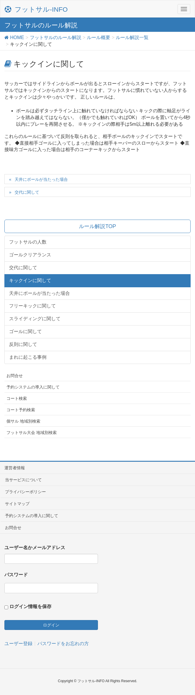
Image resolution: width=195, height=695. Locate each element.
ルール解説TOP (97, 226)
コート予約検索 (20, 409)
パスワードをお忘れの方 (63, 643)
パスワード (16, 574)
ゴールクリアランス (30, 254)
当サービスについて (23, 479)
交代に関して (27, 192)
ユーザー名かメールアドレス (34, 547)
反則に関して (23, 344)
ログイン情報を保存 (30, 606)
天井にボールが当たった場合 (41, 179)
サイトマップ (17, 503)
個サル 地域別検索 (23, 421)
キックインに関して (30, 280)
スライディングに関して (35, 318)
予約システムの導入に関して (33, 387)
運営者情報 (14, 467)
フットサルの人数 (27, 241)
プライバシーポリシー (25, 491)
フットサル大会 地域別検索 (31, 432)
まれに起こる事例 (27, 357)
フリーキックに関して (32, 305)
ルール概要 (98, 37)
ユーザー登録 (18, 643)
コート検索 (16, 398)
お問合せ (14, 375)
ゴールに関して (25, 331)
